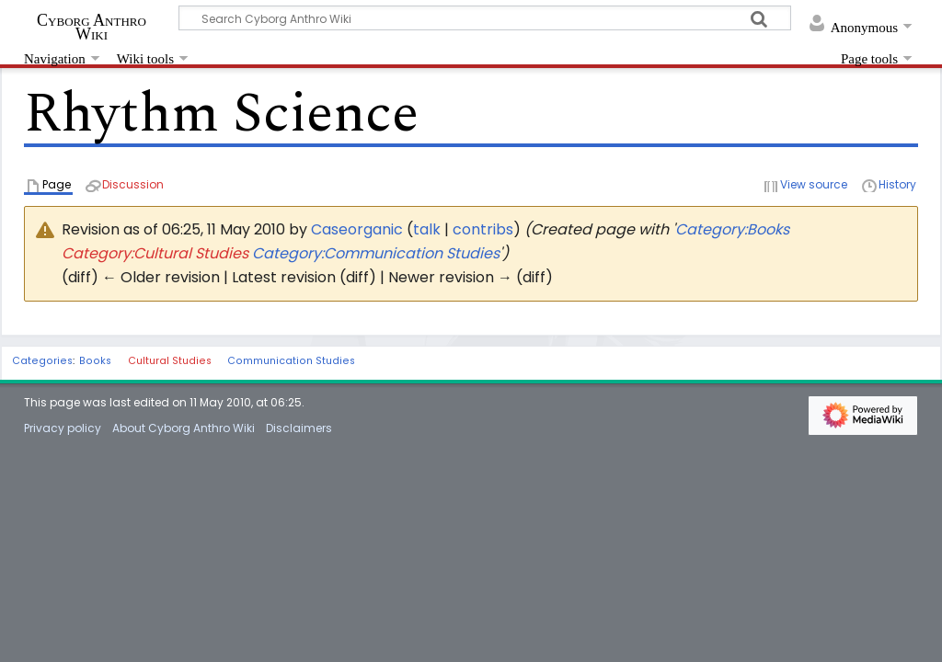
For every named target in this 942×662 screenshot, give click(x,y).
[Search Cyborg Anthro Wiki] (484, 17)
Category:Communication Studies (376, 253)
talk (427, 229)
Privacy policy (62, 428)
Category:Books (732, 229)
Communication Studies (291, 361)
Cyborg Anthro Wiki (91, 26)
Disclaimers (299, 428)
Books (95, 361)
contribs (483, 229)
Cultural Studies (170, 361)
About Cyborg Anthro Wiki (183, 428)
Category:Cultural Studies (155, 253)
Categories (42, 361)
